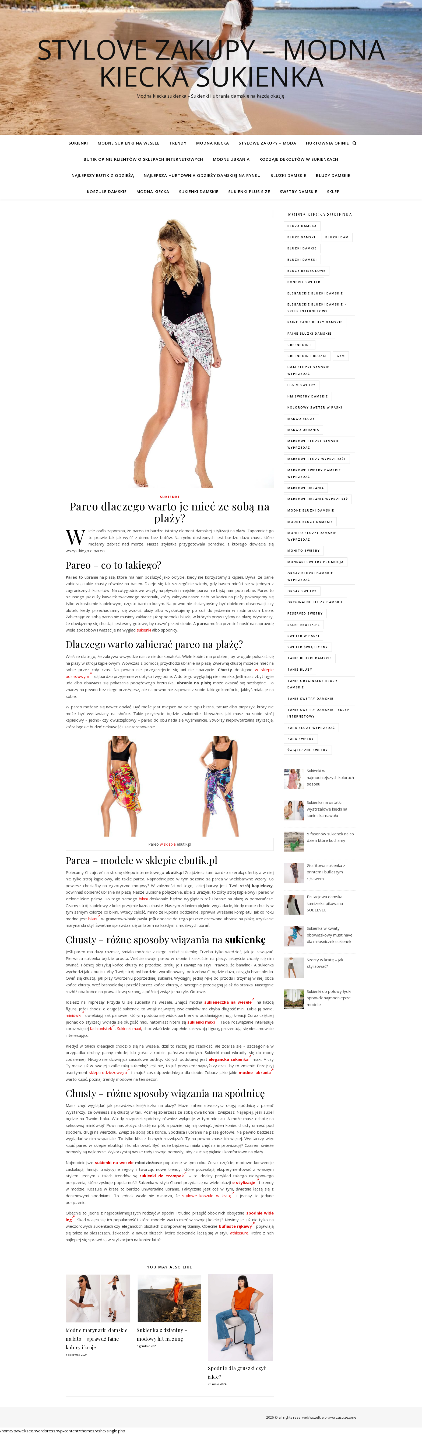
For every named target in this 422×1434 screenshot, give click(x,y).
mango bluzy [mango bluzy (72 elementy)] (301, 419)
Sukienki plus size (249, 191)
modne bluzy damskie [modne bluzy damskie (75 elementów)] (310, 522)
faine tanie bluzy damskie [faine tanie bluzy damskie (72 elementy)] (315, 322)
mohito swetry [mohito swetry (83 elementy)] (303, 550)
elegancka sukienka (230, 1059)
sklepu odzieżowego (109, 1072)
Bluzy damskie (333, 175)
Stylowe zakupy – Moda (267, 143)
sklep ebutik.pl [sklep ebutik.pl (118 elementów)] (303, 625)
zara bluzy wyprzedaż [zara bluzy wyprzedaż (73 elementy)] (311, 728)
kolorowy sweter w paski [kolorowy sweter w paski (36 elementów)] (314, 407)
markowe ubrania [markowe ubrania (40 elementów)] (305, 488)
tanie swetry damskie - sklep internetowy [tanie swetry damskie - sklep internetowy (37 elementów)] (318, 713)
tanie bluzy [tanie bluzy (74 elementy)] (299, 669)
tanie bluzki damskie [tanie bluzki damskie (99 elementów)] (309, 658)
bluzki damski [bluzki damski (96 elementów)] (302, 260)
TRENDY (178, 143)
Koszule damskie (107, 191)
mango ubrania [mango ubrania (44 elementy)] (303, 430)
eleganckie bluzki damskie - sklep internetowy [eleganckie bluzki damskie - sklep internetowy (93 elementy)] (316, 307)
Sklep (333, 191)
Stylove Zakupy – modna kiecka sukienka (211, 63)
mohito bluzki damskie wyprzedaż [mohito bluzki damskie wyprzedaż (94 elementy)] (311, 536)
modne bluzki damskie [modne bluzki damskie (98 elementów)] (310, 510)
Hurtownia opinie (327, 143)
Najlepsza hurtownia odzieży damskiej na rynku (202, 175)
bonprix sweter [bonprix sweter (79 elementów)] (304, 282)
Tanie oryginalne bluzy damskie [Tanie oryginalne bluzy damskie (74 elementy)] (312, 684)
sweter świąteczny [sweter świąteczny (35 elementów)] (307, 647)
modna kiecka (212, 143)
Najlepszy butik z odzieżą (103, 175)
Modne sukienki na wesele (129, 143)
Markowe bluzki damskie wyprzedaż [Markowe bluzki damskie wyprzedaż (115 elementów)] (313, 444)
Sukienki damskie (199, 191)
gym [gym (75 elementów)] (341, 356)
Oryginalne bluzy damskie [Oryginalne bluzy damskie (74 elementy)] (315, 602)
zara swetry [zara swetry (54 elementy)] (300, 739)
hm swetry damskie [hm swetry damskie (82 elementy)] (307, 396)
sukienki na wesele (114, 1162)
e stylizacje (245, 1182)
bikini (143, 898)
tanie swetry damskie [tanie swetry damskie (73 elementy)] (310, 699)
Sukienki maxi (129, 1028)
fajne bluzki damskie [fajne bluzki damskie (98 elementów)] (309, 333)
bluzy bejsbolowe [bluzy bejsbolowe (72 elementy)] (306, 271)
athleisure (239, 1233)
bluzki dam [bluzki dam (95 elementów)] (337, 237)
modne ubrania (256, 1072)
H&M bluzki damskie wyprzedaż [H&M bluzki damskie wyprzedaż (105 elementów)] (308, 370)
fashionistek (102, 1028)
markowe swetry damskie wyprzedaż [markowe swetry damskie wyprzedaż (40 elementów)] (314, 473)
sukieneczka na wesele (229, 1002)
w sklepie (168, 844)
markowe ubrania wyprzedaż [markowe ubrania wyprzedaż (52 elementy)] (317, 499)
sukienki (144, 630)
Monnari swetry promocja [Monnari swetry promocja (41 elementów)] (315, 562)
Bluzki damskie (288, 175)
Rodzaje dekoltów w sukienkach (298, 159)
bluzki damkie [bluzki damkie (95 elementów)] (302, 248)
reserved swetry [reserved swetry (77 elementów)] (305, 613)
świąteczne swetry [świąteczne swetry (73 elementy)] (307, 750)
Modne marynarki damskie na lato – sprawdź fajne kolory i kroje (97, 1339)
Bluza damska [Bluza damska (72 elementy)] (302, 226)
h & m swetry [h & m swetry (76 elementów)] (301, 385)
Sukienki (78, 143)
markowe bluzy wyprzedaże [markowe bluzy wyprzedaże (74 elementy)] (316, 459)
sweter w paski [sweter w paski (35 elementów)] (303, 636)
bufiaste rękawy (237, 1226)
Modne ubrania (231, 159)
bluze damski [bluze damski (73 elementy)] (301, 237)
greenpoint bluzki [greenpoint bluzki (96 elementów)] (307, 356)
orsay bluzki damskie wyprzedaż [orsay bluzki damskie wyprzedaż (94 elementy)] (310, 576)
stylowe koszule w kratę (208, 1195)
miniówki (75, 1015)
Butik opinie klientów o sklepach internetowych (143, 159)
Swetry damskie (298, 191)
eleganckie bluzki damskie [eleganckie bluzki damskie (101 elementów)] (315, 293)
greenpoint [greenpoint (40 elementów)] (299, 345)
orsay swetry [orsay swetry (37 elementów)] (302, 591)
